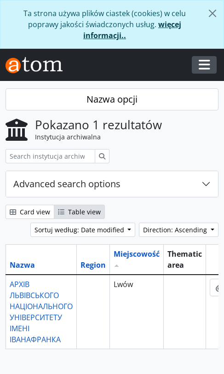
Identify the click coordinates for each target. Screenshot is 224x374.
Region (93, 265)
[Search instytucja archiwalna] (50, 156)
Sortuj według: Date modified (80, 229)
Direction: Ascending (176, 229)
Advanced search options (67, 184)
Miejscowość (137, 254)
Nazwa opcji (112, 99)
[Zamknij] (212, 13)
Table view (79, 211)
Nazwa (22, 265)
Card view (30, 211)
